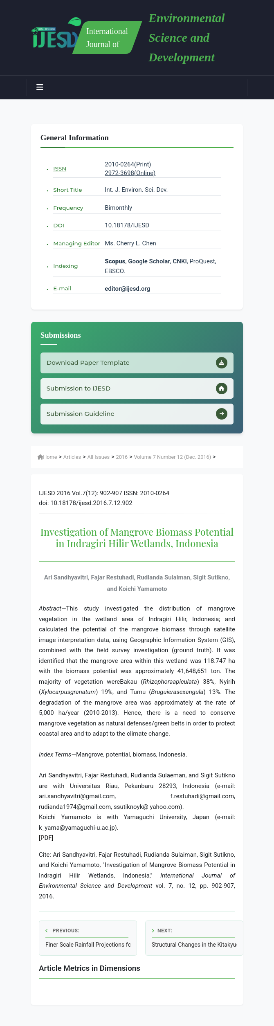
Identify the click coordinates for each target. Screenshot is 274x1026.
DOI (58, 225)
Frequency (68, 207)
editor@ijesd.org (127, 288)
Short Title (67, 189)
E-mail (62, 288)
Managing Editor (76, 243)
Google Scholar (149, 261)
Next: (162, 931)
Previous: (62, 931)
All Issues (99, 457)
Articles (72, 457)
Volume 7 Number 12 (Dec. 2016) (172, 457)
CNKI (179, 261)
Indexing (65, 266)
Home (47, 457)
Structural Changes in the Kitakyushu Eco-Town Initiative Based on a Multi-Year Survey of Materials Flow (194, 944)
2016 (122, 457)
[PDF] (46, 838)
